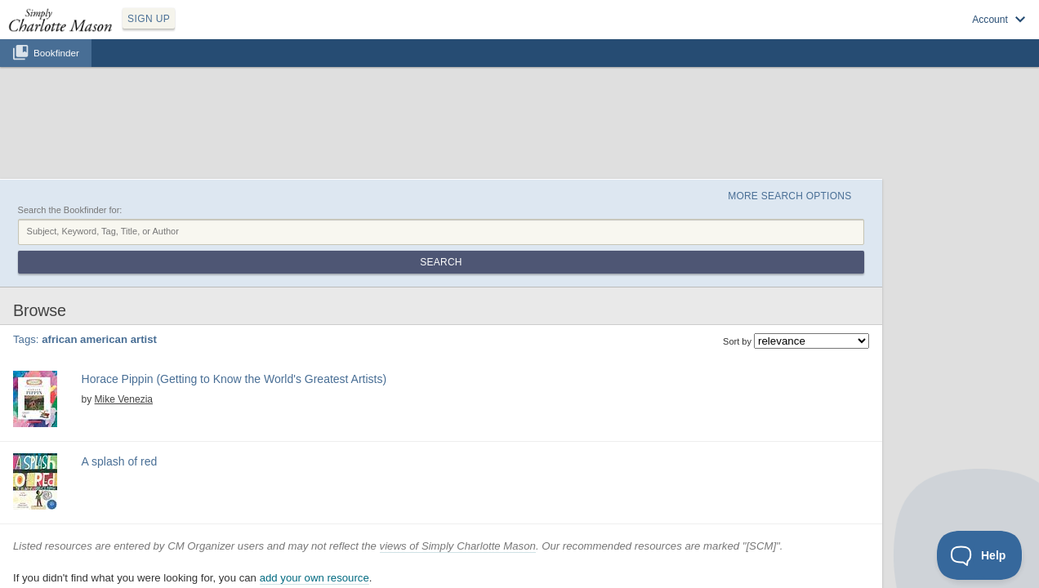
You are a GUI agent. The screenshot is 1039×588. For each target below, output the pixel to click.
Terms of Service (552, 534)
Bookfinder (56, 70)
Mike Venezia (188, 287)
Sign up (796, 33)
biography (375, 301)
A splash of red (187, 360)
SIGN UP (226, 31)
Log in (843, 33)
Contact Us (615, 534)
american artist (321, 301)
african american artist (243, 301)
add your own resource (393, 474)
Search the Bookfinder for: (148, 133)
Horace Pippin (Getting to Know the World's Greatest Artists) (310, 270)
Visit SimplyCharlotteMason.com (939, 33)
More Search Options (849, 115)
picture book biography (401, 379)
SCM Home (425, 534)
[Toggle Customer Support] (980, 555)
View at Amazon (236, 323)
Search (890, 153)
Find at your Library (316, 323)
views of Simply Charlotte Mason (536, 442)
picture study (425, 301)
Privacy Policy (483, 534)
